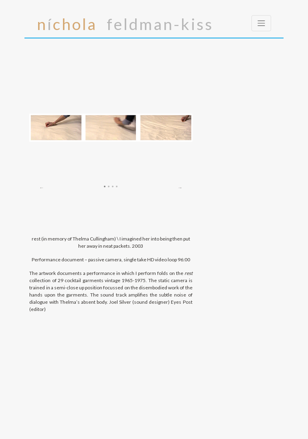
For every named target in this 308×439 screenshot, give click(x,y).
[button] (41, 133)
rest (188, 273)
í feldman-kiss (125, 23)
